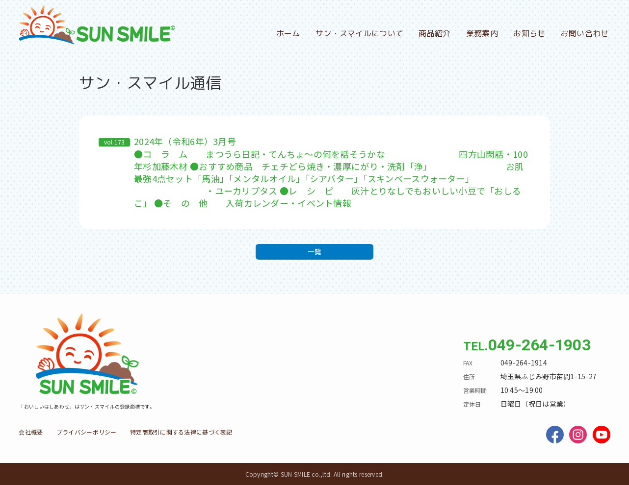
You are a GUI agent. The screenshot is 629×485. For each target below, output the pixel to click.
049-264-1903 (539, 345)
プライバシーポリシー (86, 432)
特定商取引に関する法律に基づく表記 (181, 432)
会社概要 (31, 432)
